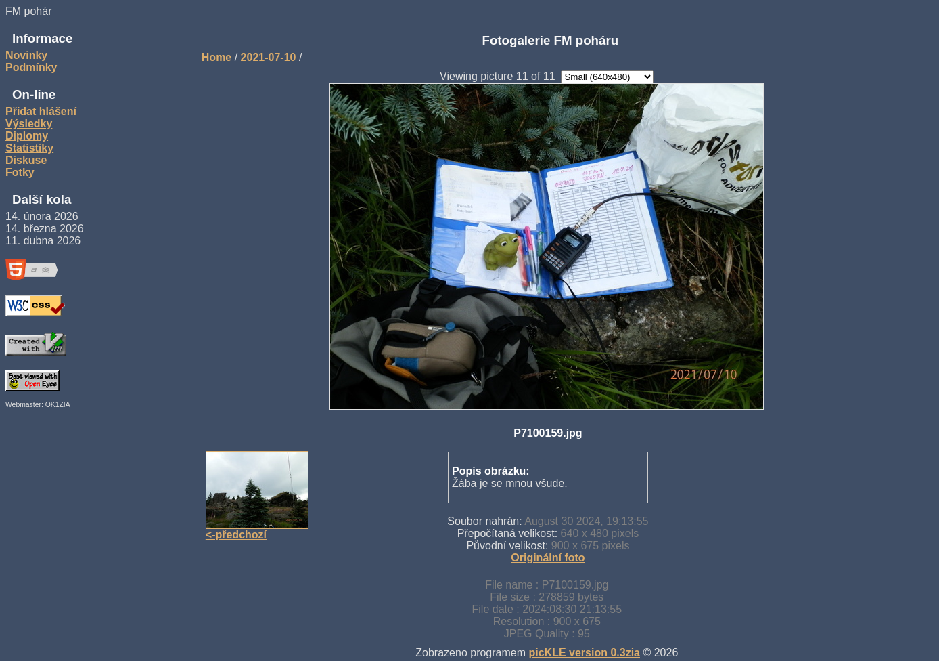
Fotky (20, 172)
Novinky (26, 55)
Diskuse (26, 160)
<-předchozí (236, 534)
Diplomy (26, 136)
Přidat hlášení (40, 111)
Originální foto (548, 557)
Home (216, 57)
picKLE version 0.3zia (584, 652)
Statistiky (29, 148)
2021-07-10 (268, 57)
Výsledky (28, 123)
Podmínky (31, 67)
